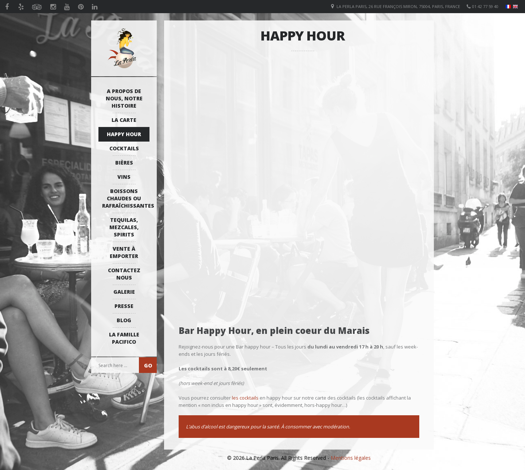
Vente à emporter (124, 252)
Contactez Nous (124, 274)
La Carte (124, 119)
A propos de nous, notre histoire (124, 98)
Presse (123, 306)
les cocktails (245, 397)
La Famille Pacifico (124, 338)
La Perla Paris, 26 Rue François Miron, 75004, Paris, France (398, 6)
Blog (124, 320)
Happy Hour (124, 134)
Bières (124, 162)
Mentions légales (351, 457)
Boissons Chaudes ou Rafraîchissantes (125, 198)
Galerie (124, 291)
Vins (124, 176)
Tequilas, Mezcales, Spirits (124, 227)
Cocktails (124, 148)
